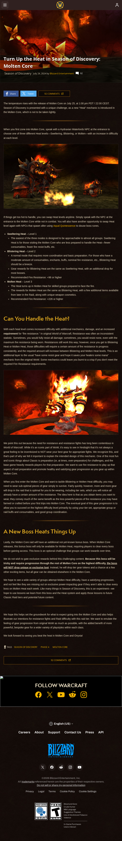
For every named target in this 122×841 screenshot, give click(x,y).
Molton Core (60, 647)
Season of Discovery (25, 647)
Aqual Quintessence (64, 225)
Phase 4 (45, 647)
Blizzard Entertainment (62, 73)
